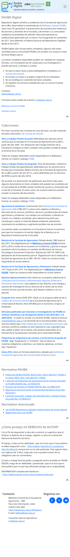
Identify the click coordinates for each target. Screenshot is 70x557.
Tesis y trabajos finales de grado (17, 138)
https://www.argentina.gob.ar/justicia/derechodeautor (28, 474)
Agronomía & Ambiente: (13, 206)
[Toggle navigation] (65, 6)
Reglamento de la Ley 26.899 (19, 412)
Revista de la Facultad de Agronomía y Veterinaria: (27, 266)
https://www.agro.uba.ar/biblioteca (24, 510)
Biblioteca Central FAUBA (54, 25)
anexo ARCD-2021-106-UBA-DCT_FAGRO (27, 377)
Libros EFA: (7, 352)
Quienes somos (9, 111)
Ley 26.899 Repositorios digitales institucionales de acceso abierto (36, 409)
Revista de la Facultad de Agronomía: (20, 240)
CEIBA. (32, 158)
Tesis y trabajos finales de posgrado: (19, 163)
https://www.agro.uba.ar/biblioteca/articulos (42, 323)
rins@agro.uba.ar (44, 100)
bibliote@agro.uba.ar (11, 94)
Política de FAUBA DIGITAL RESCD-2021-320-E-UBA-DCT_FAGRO (35, 374)
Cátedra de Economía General (15, 300)
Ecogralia (6, 297)
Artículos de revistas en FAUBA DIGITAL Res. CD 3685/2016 (33, 386)
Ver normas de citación (32, 133)
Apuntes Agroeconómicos (14, 277)
